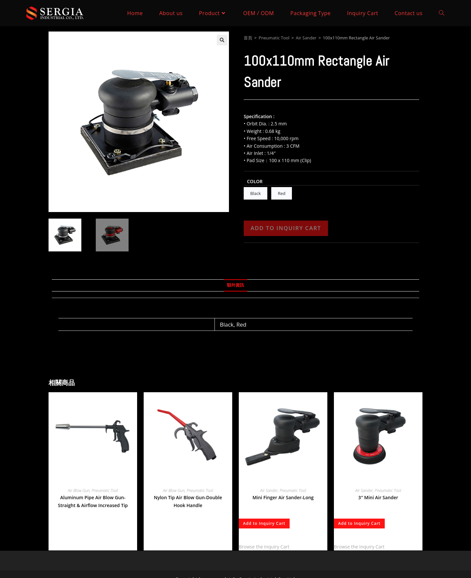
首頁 (248, 38)
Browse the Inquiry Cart (264, 547)
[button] (222, 40)
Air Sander (306, 38)
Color (254, 181)
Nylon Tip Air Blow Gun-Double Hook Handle (188, 501)
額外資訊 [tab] (235, 285)
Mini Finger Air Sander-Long (283, 497)
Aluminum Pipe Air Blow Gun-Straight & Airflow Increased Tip (93, 501)
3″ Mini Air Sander (378, 497)
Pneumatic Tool (273, 38)
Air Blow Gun (79, 490)
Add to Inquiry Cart (286, 228)
